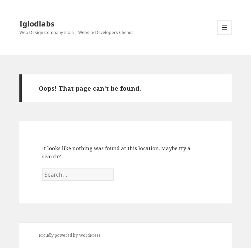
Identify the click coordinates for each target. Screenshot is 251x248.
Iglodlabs (36, 23)
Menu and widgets (225, 34)
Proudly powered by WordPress (70, 235)
